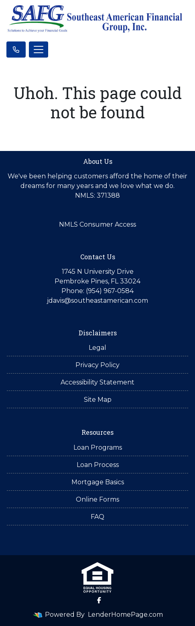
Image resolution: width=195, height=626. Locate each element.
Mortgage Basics (97, 482)
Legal (97, 347)
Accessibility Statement (97, 382)
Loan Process (98, 465)
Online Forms (97, 499)
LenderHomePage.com (125, 614)
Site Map (98, 399)
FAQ (97, 517)
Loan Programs (97, 447)
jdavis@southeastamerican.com (97, 300)
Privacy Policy (97, 365)
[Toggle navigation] (38, 49)
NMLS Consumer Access (97, 224)
